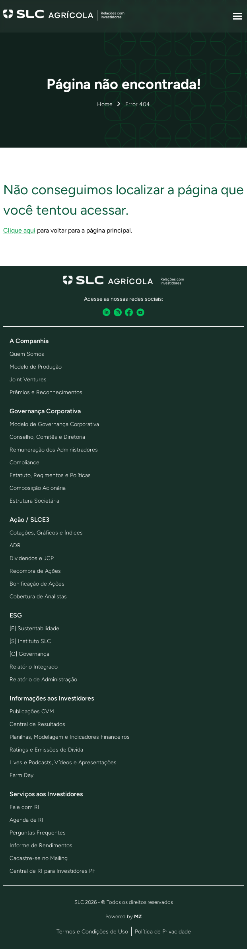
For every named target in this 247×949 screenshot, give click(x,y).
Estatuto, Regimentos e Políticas (50, 475)
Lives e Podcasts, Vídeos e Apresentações (63, 762)
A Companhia (29, 341)
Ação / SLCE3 (29, 519)
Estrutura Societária (34, 500)
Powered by (123, 916)
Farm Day (21, 775)
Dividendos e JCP (32, 558)
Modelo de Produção (36, 366)
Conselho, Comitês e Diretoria (47, 437)
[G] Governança (29, 654)
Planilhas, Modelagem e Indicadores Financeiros (70, 737)
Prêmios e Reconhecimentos (46, 392)
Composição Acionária (38, 488)
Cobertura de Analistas (38, 596)
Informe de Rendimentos (41, 845)
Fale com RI (24, 807)
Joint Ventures (28, 379)
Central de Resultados (37, 724)
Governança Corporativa (45, 411)
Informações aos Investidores (52, 698)
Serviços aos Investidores (46, 794)
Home (105, 104)
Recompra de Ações (35, 571)
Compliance (24, 462)
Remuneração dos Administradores (54, 449)
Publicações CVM (32, 711)
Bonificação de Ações (37, 583)
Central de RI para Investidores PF (52, 871)
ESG (16, 615)
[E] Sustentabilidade (34, 628)
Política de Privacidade (163, 931)
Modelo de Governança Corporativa (54, 424)
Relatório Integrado (34, 666)
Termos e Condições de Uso (92, 931)
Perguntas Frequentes (38, 832)
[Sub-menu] (237, 16)
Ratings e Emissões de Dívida (46, 749)
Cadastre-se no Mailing (39, 858)
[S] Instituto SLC (30, 641)
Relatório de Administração (43, 679)
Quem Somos (27, 354)
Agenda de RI (26, 820)
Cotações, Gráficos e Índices (46, 532)
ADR (15, 545)
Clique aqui (19, 230)
